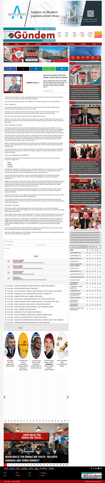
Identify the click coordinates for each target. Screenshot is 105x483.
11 (48, 328)
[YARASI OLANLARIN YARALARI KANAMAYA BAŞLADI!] (85, 82)
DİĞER (94, 44)
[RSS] (101, 468)
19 (63, 465)
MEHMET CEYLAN (33, 83)
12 (50, 328)
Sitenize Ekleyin (16, 481)
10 (45, 328)
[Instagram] (96, 468)
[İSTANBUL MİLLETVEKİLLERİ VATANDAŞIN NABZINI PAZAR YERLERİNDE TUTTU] (85, 158)
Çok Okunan (77, 206)
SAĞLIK (49, 44)
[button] (100, 44)
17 (57, 465)
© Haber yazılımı (93, 481)
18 (60, 465)
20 (67, 465)
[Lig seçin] (94, 246)
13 (44, 465)
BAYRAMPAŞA (70, 44)
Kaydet (36, 256)
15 (50, 465)
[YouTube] (98, 468)
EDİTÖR (6, 44)
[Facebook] (91, 468)
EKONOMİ (38, 44)
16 (54, 465)
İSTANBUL (83, 44)
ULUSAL (17, 44)
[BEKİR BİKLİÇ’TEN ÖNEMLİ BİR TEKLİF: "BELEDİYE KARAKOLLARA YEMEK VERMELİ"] (36, 443)
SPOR (59, 44)
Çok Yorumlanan (93, 206)
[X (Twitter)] (93, 468)
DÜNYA (27, 44)
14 (47, 465)
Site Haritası (7, 481)
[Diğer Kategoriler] (97, 44)
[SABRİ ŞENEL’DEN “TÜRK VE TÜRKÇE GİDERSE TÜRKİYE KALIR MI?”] (85, 121)
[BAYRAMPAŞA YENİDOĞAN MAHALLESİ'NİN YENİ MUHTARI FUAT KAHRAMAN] (85, 218)
